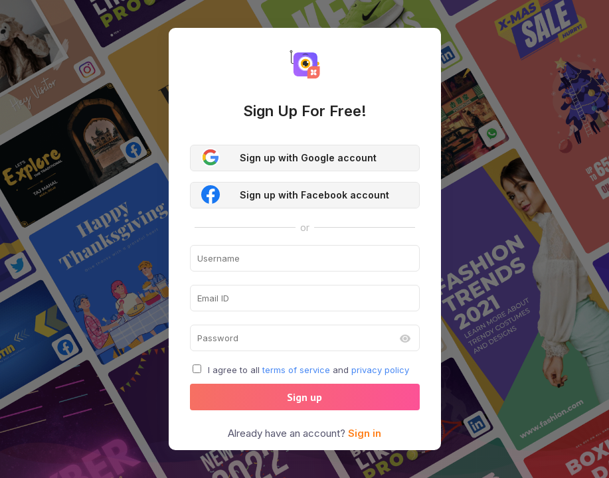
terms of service (296, 369)
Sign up (304, 397)
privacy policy (380, 369)
